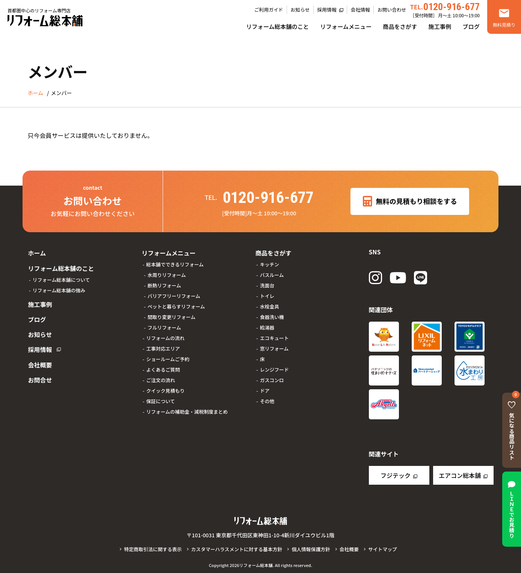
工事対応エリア (163, 347)
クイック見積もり (165, 389)
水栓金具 (269, 305)
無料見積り (504, 24)
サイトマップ (382, 549)
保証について (160, 400)
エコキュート (274, 337)
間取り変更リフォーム (172, 316)
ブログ (471, 26)
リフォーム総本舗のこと (277, 26)
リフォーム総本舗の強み (59, 288)
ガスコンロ (272, 379)
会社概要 (40, 359)
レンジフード (274, 368)
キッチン (269, 263)
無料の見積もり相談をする (410, 201)
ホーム (37, 252)
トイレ (267, 295)
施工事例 (439, 26)
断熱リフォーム (164, 284)
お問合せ (40, 373)
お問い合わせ (392, 9)
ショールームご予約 (167, 358)
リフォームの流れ (165, 337)
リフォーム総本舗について (61, 277)
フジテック (396, 475)
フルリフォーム (164, 326)
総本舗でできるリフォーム (175, 263)
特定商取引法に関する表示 (153, 549)
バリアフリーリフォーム (174, 295)
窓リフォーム (274, 347)
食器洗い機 (272, 316)
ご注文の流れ (160, 379)
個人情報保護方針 (310, 549)
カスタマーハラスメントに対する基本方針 (236, 549)
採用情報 (327, 9)
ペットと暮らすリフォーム (176, 305)
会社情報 (360, 9)
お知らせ (300, 9)
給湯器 (267, 326)
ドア (265, 389)
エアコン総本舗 (460, 475)
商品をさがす (400, 26)
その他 (267, 400)
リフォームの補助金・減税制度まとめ (187, 410)
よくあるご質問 (163, 368)
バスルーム (272, 274)
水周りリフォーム (167, 274)
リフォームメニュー (345, 26)
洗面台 (267, 284)
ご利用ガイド (268, 9)
